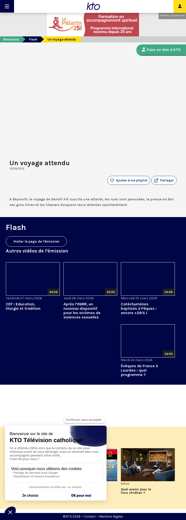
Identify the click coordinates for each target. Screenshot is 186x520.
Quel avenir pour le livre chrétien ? (136, 491)
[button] (164, 180)
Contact (90, 516)
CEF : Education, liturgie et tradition (23, 306)
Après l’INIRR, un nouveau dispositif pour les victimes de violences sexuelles (82, 310)
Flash (33, 39)
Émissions (11, 39)
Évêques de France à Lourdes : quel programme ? (139, 370)
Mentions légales (111, 516)
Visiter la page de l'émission (36, 241)
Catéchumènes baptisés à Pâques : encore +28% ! (139, 308)
